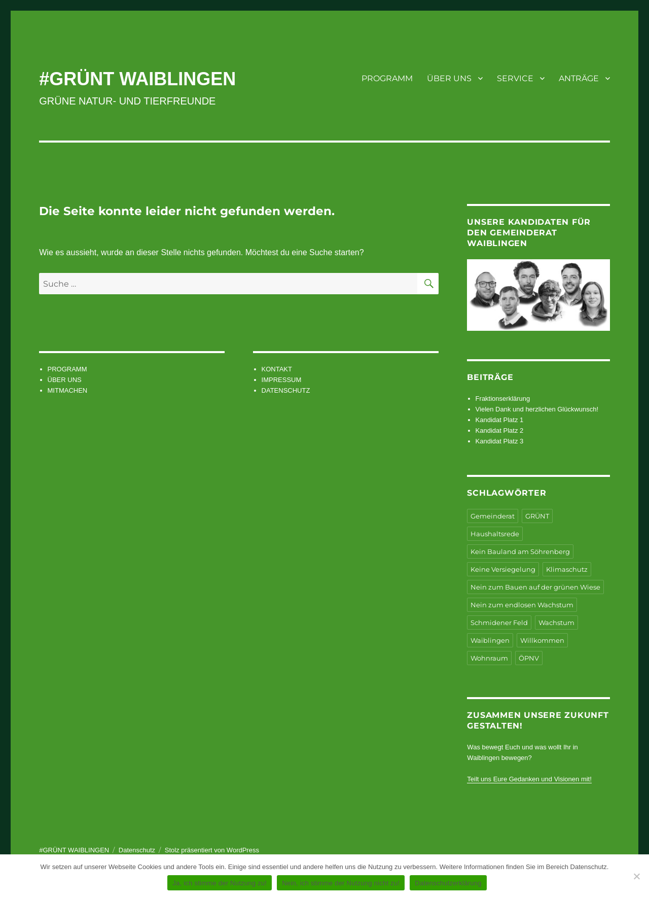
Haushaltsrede (495, 534)
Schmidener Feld (499, 622)
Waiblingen (490, 640)
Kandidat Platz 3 (500, 441)
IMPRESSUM (282, 380)
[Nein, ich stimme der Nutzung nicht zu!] (636, 876)
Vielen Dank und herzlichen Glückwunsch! (537, 409)
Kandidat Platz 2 (500, 430)
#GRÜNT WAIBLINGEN (137, 78)
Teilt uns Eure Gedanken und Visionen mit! (529, 779)
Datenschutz (137, 850)
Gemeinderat (493, 516)
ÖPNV (529, 658)
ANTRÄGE (579, 78)
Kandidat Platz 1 (500, 420)
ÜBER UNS (449, 78)
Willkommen (542, 640)
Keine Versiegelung (503, 569)
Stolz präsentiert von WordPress (212, 850)
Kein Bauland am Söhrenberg (520, 551)
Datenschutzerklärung (448, 883)
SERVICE (515, 78)
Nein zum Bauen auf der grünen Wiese (535, 587)
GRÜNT (537, 516)
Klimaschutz (567, 569)
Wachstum (556, 622)
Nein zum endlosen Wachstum (522, 605)
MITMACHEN (68, 390)
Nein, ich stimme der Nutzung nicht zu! (341, 883)
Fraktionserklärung (503, 398)
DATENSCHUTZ (286, 390)
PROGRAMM (387, 78)
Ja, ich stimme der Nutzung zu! (219, 883)
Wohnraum (489, 658)
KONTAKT (277, 369)
